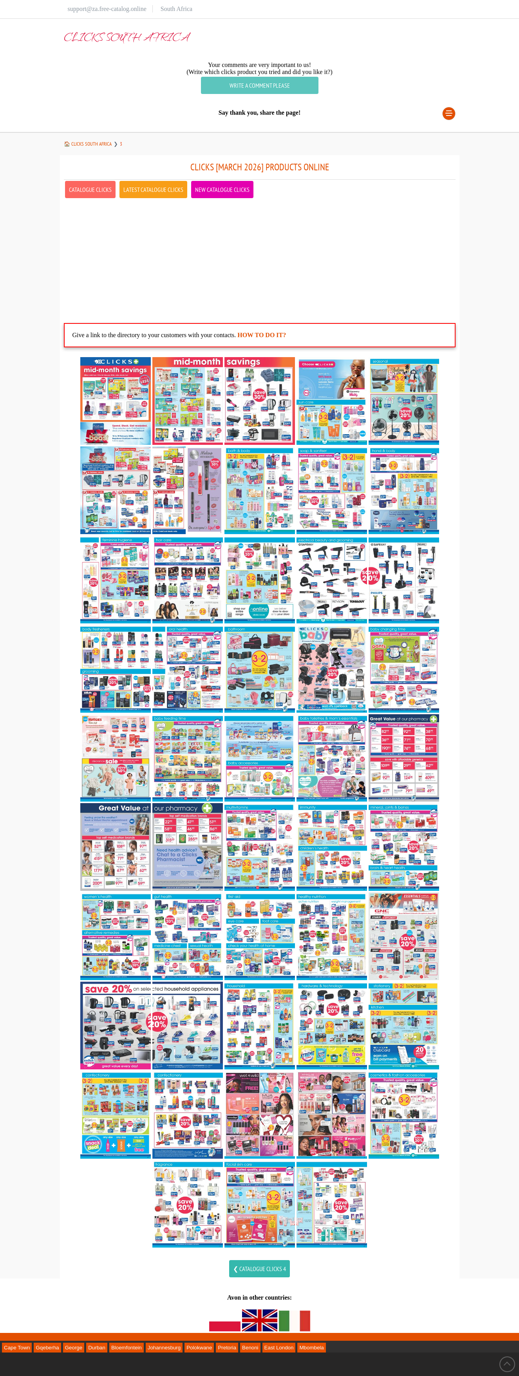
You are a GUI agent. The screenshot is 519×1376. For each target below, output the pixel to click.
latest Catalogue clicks (153, 189)
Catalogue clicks (90, 189)
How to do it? (261, 335)
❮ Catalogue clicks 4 (259, 1269)
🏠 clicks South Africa (88, 144)
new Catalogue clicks (222, 189)
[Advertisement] (260, 254)
